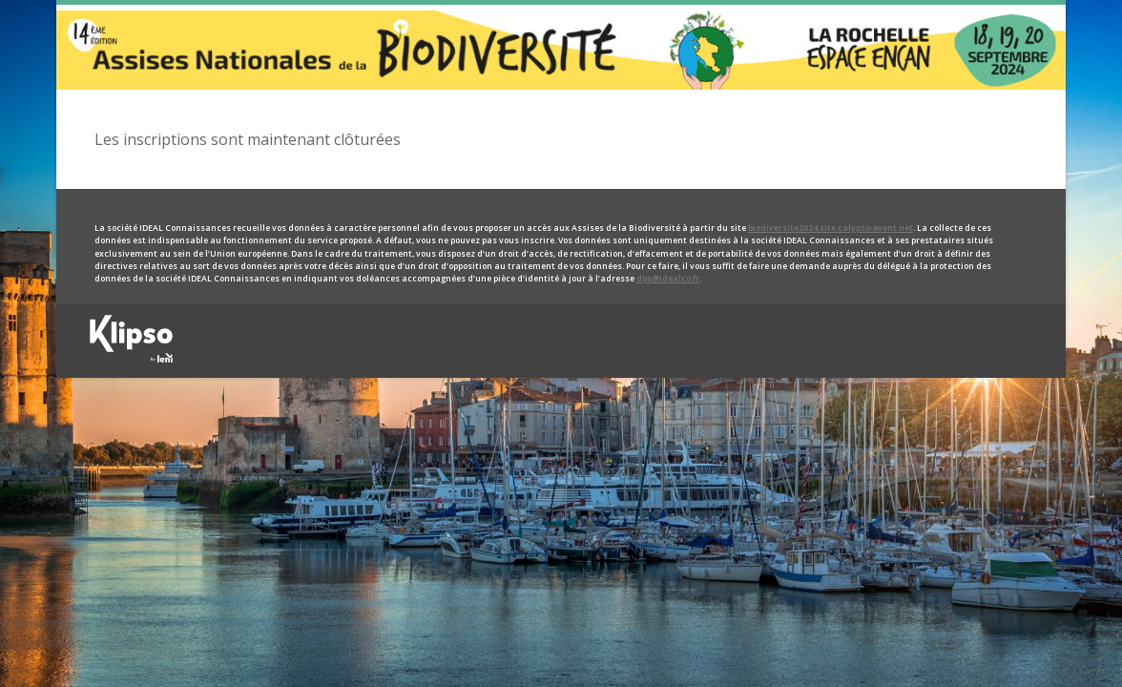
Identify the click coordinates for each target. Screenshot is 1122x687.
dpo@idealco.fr (667, 278)
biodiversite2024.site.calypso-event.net (830, 228)
